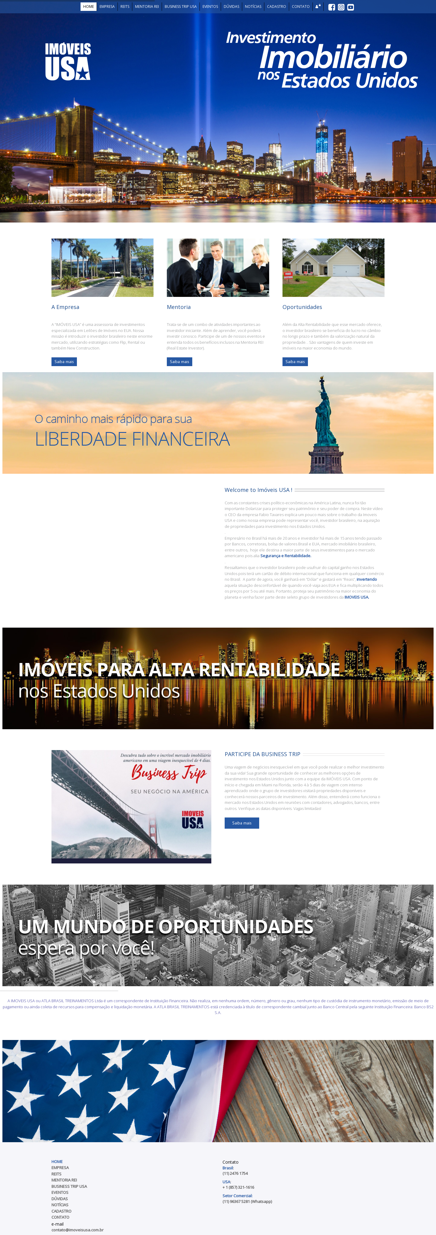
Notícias (59, 1204)
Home (57, 1161)
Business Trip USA (69, 1186)
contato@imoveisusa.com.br (77, 1230)
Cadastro (61, 1211)
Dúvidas (59, 1198)
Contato (60, 1217)
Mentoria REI (64, 1180)
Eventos (59, 1192)
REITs (56, 1174)
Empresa (60, 1167)
